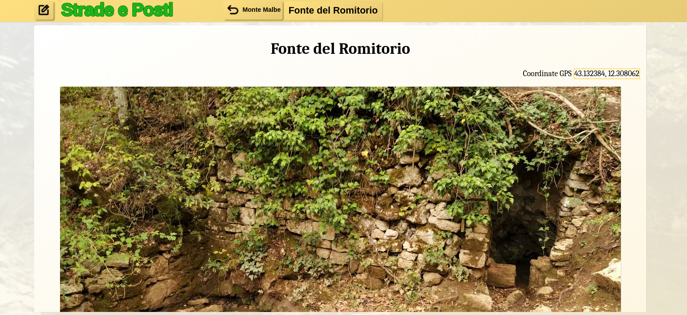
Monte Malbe (252, 9)
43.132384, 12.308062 (606, 73)
